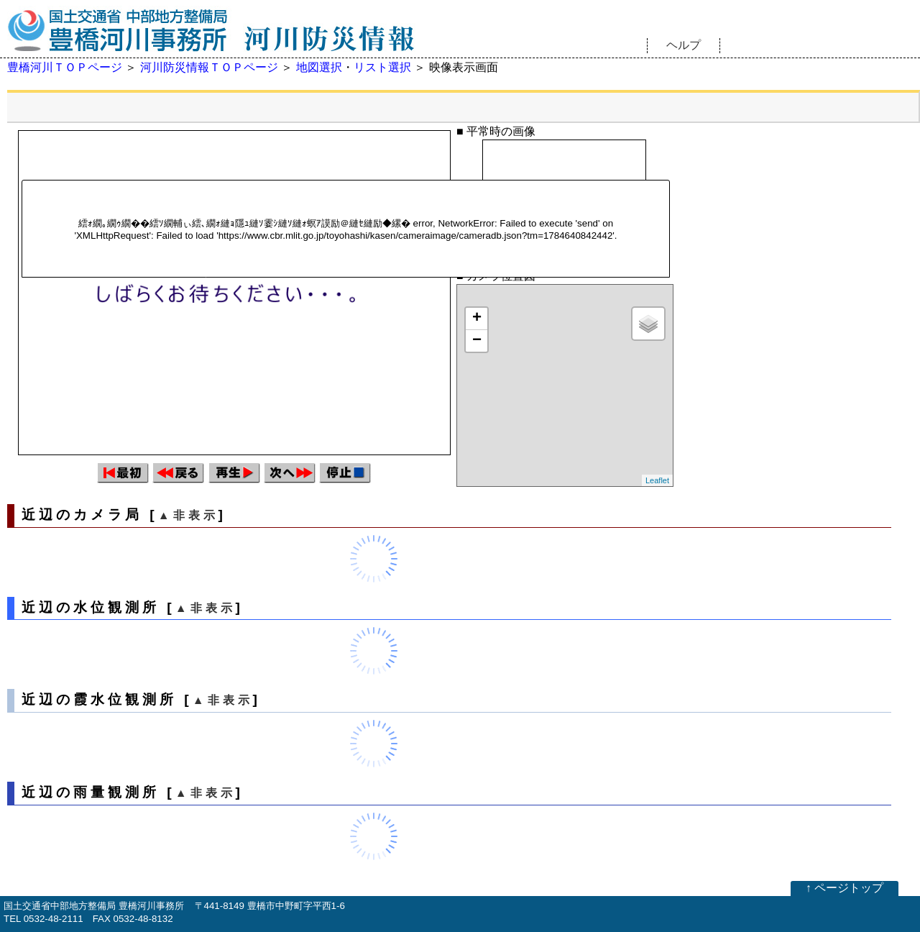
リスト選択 (382, 67)
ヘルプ (683, 45)
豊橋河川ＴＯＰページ (64, 67)
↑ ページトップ (844, 888)
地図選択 (319, 67)
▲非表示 (188, 515)
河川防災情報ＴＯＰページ (209, 67)
